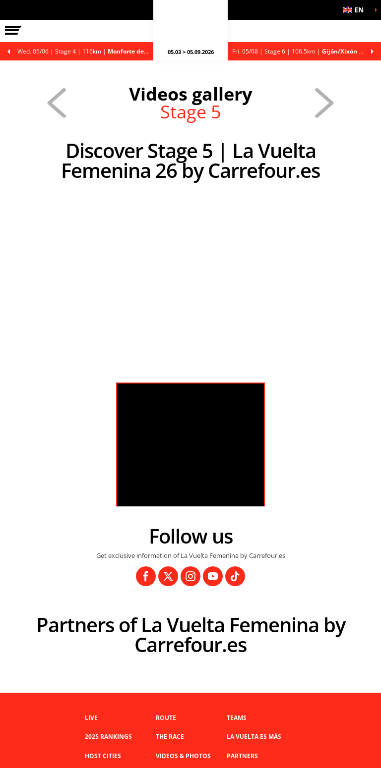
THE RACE (170, 736)
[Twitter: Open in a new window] (168, 576)
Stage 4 (88, 51)
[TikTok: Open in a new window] (235, 576)
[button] (356, 10)
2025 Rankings (108, 736)
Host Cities (103, 756)
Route (166, 717)
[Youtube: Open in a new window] (213, 576)
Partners (242, 756)
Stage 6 (306, 51)
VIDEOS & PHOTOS (183, 756)
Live (91, 717)
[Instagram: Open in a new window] (190, 576)
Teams (237, 717)
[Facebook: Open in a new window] (146, 576)
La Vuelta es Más (254, 736)
